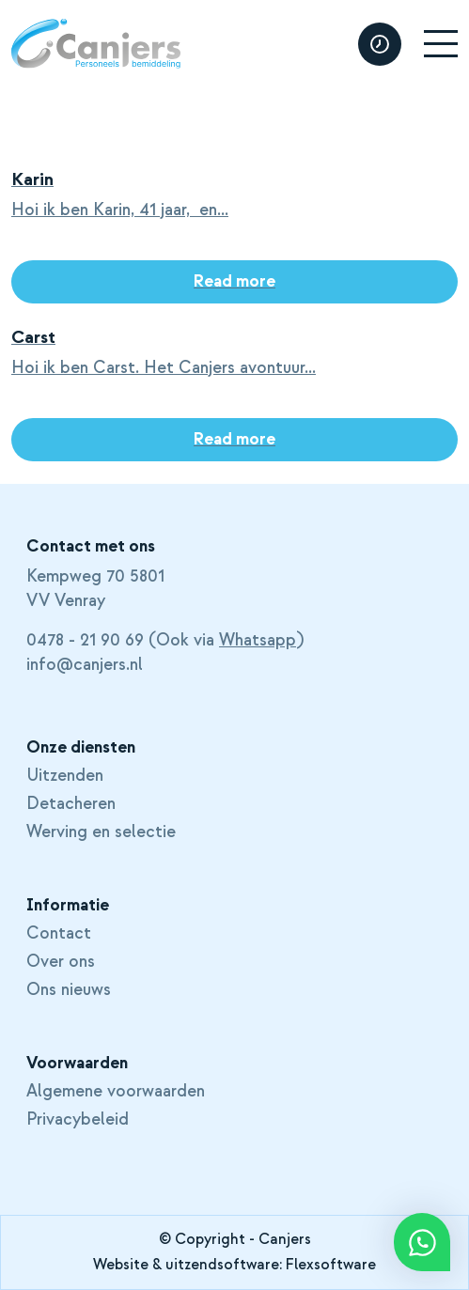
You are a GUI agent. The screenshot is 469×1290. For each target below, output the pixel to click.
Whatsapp (257, 640)
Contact (58, 934)
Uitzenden (64, 776)
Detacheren (71, 804)
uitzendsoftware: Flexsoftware (270, 1264)
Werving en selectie (101, 832)
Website (121, 1264)
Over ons (60, 962)
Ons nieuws (68, 990)
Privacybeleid (77, 1120)
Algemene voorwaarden (115, 1091)
